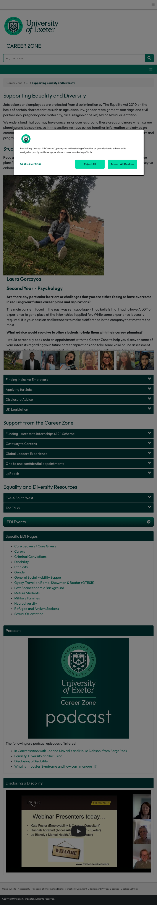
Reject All (90, 163)
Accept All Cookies (122, 163)
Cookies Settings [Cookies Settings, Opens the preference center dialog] (30, 163)
